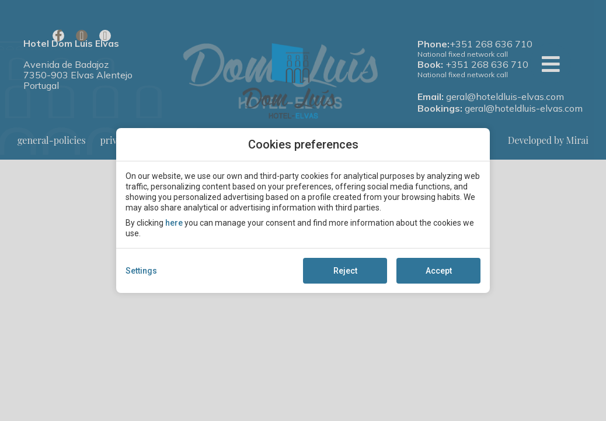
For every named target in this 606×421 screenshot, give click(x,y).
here (174, 222)
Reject (345, 270)
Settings (141, 270)
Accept (439, 270)
